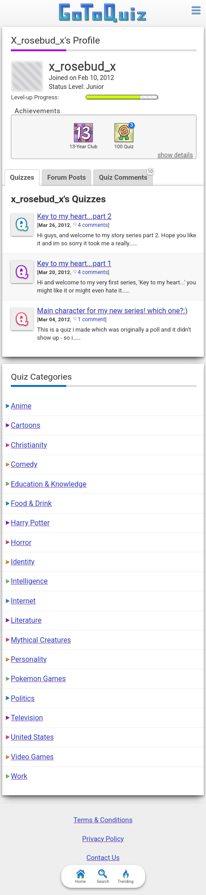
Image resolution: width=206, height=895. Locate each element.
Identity (23, 562)
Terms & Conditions (103, 820)
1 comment (91, 319)
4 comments (93, 225)
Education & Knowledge (49, 484)
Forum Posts (66, 177)
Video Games (32, 757)
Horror (21, 542)
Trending (125, 876)
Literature (26, 620)
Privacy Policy (103, 839)
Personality (28, 659)
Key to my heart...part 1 (74, 263)
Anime (21, 406)
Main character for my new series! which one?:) (112, 310)
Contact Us (103, 858)
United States (32, 737)
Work (19, 776)
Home (80, 876)
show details (174, 155)
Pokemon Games (38, 678)
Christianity (29, 445)
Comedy (24, 464)
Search (103, 876)
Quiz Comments (126, 175)
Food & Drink (31, 503)
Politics (23, 698)
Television (27, 717)
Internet (23, 601)
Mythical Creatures (41, 640)
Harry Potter (30, 522)
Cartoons (25, 425)
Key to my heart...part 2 (74, 216)
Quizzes (22, 177)
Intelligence (29, 581)
